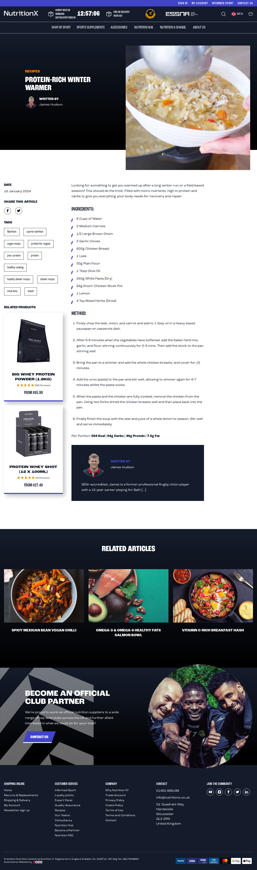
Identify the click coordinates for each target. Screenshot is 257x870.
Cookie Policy (114, 805)
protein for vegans (40, 243)
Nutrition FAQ (64, 835)
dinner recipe (47, 279)
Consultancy (63, 820)
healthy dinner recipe (18, 279)
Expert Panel (63, 800)
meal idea (12, 291)
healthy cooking (15, 267)
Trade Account (115, 795)
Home (8, 790)
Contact (110, 820)
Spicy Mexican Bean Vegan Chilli (44, 630)
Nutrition (11, 231)
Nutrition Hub (64, 825)
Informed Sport (65, 790)
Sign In (183, 3)
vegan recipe (14, 243)
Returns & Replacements (21, 795)
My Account (200, 3)
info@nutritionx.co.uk (173, 797)
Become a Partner (67, 830)
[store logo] (21, 14)
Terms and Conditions (120, 815)
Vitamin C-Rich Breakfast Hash (213, 630)
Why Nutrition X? (116, 790)
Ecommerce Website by (23, 862)
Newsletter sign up (17, 810)
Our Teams (62, 815)
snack (31, 291)
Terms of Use (114, 810)
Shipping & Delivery (17, 800)
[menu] (128, 27)
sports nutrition (35, 231)
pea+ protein (13, 255)
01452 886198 (167, 791)
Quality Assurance (67, 805)
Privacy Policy (114, 800)
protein (35, 255)
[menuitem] (61, 27)
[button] (237, 14)
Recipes (60, 810)
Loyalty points (64, 795)
